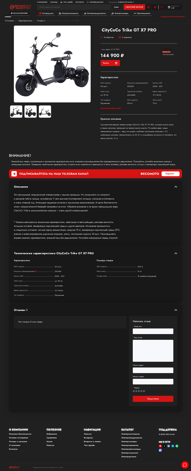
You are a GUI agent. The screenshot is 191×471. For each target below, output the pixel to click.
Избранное (52, 434)
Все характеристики (110, 108)
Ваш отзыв (138, 338)
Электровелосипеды (131, 449)
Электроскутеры (119, 13)
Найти (116, 7)
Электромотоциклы (68, 13)
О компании (42, 2)
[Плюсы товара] (153, 370)
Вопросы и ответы (92, 441)
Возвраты (88, 437)
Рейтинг (137, 388)
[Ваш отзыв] (153, 351)
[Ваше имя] (153, 331)
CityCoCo (166, 52)
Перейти (169, 173)
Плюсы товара (138, 365)
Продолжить (153, 398)
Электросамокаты (129, 452)
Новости (50, 445)
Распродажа (46, 13)
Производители (95, 2)
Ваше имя (138, 326)
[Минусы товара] (153, 381)
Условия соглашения (18, 437)
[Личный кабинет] (148, 7)
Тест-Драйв (67, 2)
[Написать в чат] (185, 465)
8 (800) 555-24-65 (121, 2)
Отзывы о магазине (18, 441)
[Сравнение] (155, 7)
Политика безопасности (20, 434)
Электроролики (128, 456)
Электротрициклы (129, 445)
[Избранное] (162, 7)
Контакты (80, 2)
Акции (49, 441)
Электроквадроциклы (95, 13)
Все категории (19, 13)
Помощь (53, 2)
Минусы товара (138, 377)
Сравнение (52, 437)
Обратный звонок (134, 7)
